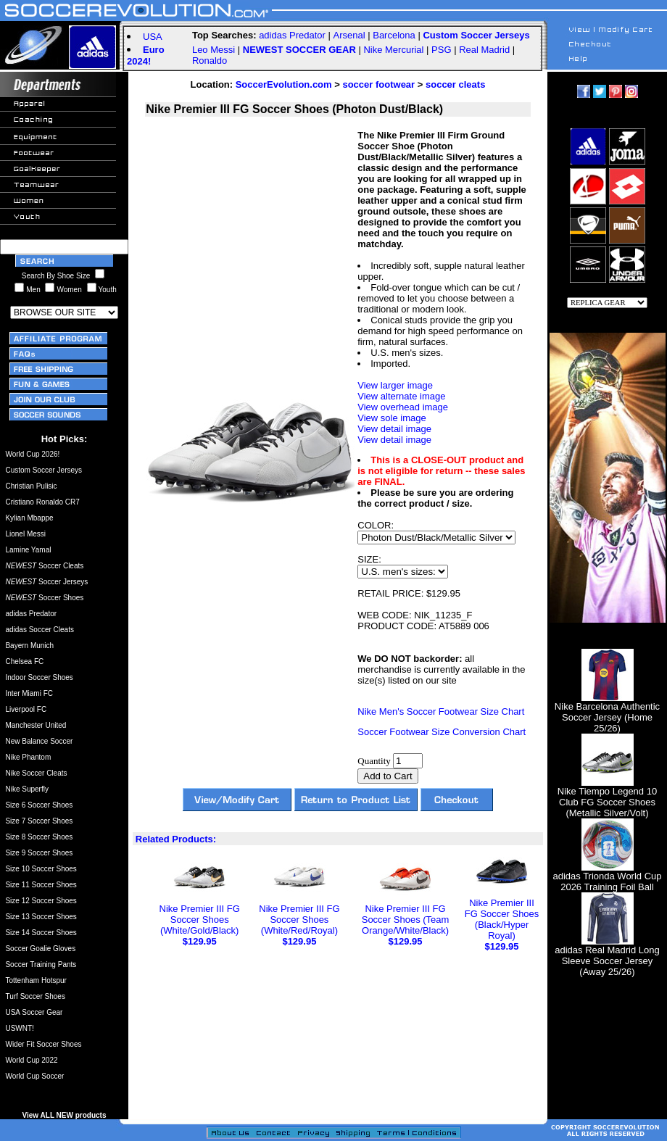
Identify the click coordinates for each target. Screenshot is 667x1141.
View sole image (391, 417)
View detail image (394, 428)
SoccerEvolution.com (284, 84)
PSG (441, 49)
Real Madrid (484, 49)
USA (152, 36)
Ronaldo (209, 60)
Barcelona (394, 35)
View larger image (395, 385)
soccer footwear (378, 84)
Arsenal (349, 35)
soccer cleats (455, 84)
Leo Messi (213, 49)
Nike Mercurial (393, 49)
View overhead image (402, 407)
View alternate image (401, 396)
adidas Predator (292, 35)
